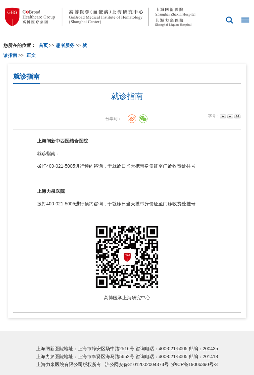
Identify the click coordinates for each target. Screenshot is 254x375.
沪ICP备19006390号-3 (194, 364)
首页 (43, 45)
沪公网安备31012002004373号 (137, 364)
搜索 (229, 20)
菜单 (243, 17)
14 (237, 116)
